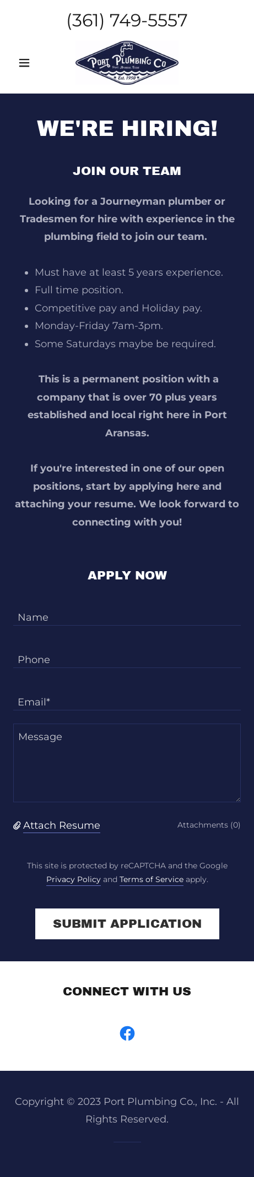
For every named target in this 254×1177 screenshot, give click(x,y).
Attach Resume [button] (61, 825)
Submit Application (127, 923)
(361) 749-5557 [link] (127, 20)
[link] (127, 63)
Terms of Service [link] (151, 879)
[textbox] (127, 611)
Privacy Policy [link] (73, 879)
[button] (30, 63)
